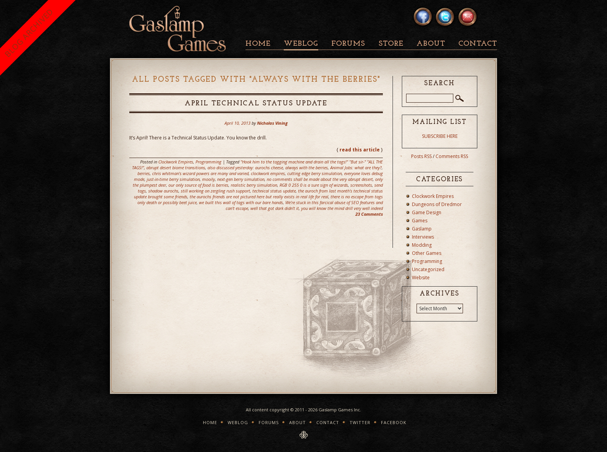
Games (419, 220)
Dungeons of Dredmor (437, 204)
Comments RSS (452, 156)
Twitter (360, 422)
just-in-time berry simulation (173, 179)
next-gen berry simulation (240, 179)
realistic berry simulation (254, 185)
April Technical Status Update (256, 103)
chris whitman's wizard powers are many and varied (200, 173)
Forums (348, 44)
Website (421, 277)
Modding (422, 245)
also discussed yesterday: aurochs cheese (245, 167)
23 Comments (369, 214)
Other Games (426, 253)
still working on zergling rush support (215, 191)
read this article (360, 149)
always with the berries (306, 167)
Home (258, 44)
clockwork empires (268, 173)
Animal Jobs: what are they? (356, 167)
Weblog (301, 44)
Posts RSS (421, 156)
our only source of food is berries (198, 185)
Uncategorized (428, 269)
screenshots (361, 185)
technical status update (274, 191)
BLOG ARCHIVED (28, 32)
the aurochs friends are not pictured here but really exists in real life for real (259, 196)
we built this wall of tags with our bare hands (241, 202)
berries (143, 173)
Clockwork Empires (175, 162)
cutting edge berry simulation (314, 173)
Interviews (423, 237)
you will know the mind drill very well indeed (342, 208)
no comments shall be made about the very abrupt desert (320, 179)
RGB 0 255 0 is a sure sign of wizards (313, 185)
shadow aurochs (163, 191)
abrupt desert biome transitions (175, 167)
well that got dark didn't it (274, 208)
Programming (208, 162)
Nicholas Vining (272, 123)
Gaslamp (422, 228)
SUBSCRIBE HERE (440, 136)
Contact (477, 44)
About (431, 44)
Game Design (426, 212)
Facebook (393, 422)
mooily (208, 179)
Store (391, 44)
